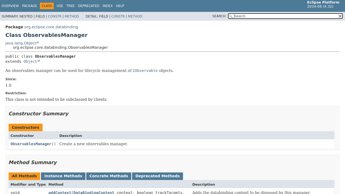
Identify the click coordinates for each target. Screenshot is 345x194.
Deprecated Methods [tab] (157, 176)
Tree (70, 6)
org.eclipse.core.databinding (51, 27)
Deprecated (88, 6)
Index (108, 6)
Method (72, 16)
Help (120, 6)
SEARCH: (219, 16)
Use (60, 6)
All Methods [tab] (24, 176)
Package (29, 6)
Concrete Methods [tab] (108, 176)
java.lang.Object (20, 43)
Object (30, 61)
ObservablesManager (31, 144)
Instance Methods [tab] (63, 176)
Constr (54, 16)
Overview (10, 6)
